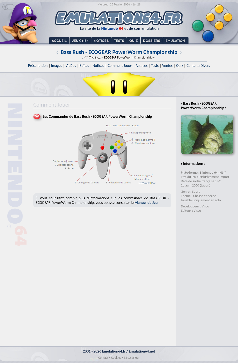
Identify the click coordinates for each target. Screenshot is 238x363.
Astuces (142, 65)
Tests (155, 65)
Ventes (167, 65)
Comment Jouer (120, 65)
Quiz (179, 65)
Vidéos (70, 65)
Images (56, 65)
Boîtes (84, 65)
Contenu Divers (198, 65)
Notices (98, 65)
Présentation (38, 65)
